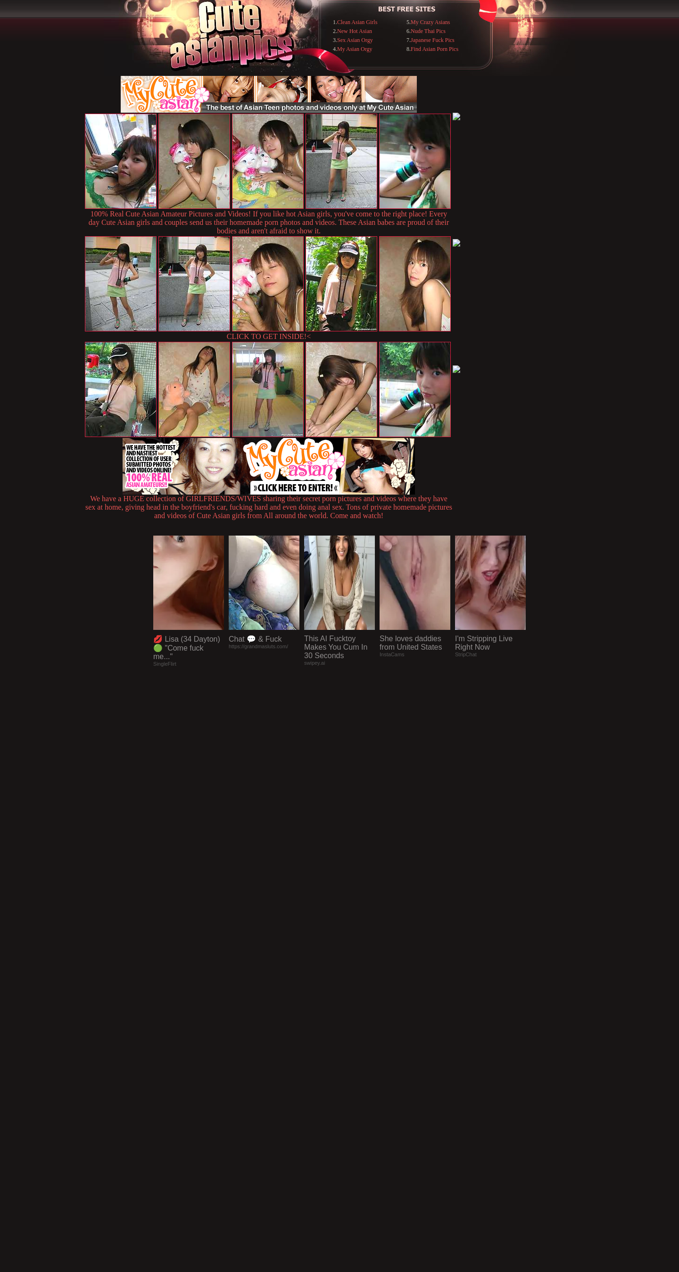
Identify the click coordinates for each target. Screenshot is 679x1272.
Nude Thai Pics (428, 31)
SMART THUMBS (356, 1079)
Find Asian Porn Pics (434, 49)
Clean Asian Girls (357, 22)
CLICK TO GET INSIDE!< (269, 336)
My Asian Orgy (354, 49)
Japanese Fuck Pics (433, 40)
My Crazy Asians (430, 22)
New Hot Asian (354, 31)
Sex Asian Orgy (355, 40)
